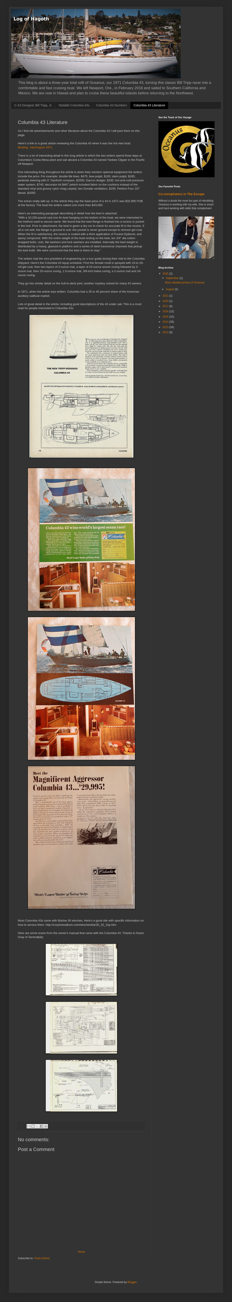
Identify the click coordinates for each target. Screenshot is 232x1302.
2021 (166, 295)
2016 (166, 311)
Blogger (132, 1282)
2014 (166, 321)
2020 (166, 301)
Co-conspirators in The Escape (181, 194)
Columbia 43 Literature (149, 105)
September (173, 278)
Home (81, 1251)
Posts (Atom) (42, 1258)
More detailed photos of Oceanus (185, 282)
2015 (166, 316)
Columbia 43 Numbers (111, 105)
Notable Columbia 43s (74, 105)
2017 (166, 306)
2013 (166, 327)
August (170, 289)
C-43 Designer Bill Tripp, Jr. (33, 105)
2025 (166, 273)
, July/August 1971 (35, 147)
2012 (166, 332)
